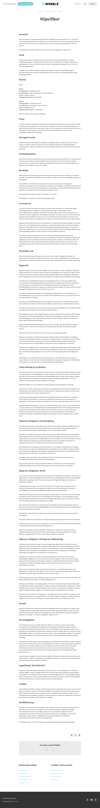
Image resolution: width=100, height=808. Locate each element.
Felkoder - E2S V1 (24, 782)
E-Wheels (40, 11)
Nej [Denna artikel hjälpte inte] (47, 749)
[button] (78, 4)
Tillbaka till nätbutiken (9, 4)
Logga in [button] (92, 4)
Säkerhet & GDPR (56, 773)
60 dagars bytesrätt (25, 776)
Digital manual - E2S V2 (26, 779)
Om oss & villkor (50, 11)
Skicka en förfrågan (25, 4)
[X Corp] (75, 735)
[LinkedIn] (79, 735)
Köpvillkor (54, 779)
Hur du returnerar (24, 770)
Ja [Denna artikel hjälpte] (53, 749)
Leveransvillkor (23, 773)
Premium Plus (14, 801)
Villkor (60, 11)
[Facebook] (71, 735)
